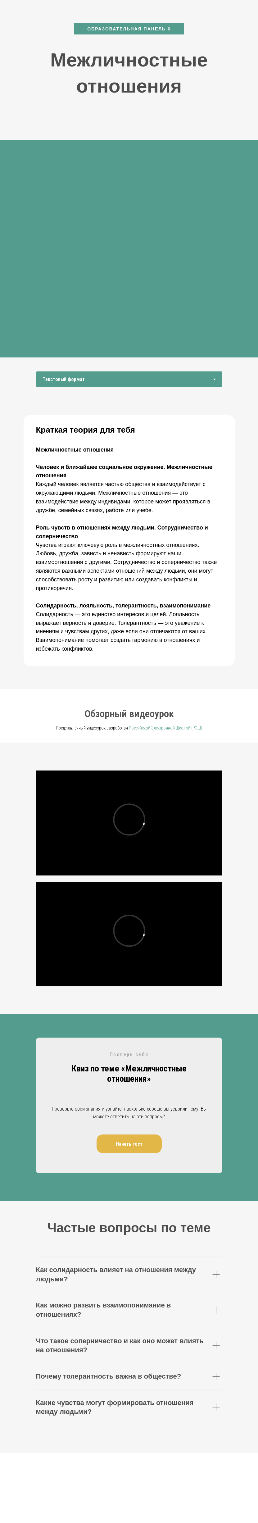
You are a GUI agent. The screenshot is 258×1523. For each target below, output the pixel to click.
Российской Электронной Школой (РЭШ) (165, 727)
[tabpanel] (129, 547)
